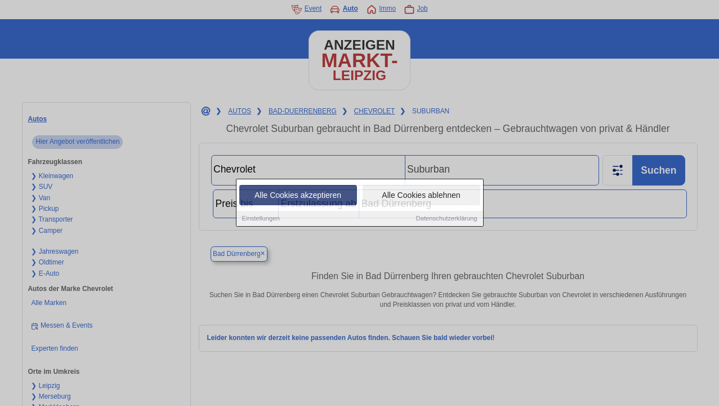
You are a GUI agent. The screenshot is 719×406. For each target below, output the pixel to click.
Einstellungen (261, 218)
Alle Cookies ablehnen (421, 195)
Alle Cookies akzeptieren (297, 195)
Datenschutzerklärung (446, 218)
